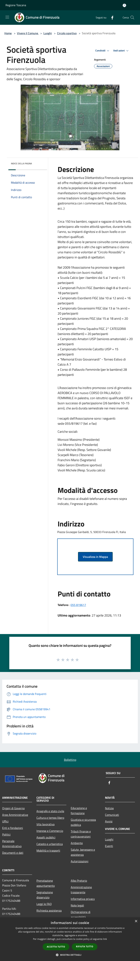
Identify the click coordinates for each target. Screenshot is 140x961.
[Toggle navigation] (7, 17)
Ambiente (77, 843)
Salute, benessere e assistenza (83, 852)
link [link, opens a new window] (105, 939)
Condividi (102, 51)
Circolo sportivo (67, 33)
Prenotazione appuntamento (45, 883)
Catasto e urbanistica (49, 844)
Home (8, 33)
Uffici (5, 821)
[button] (70, 955)
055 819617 (78, 605)
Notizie (109, 808)
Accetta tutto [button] (56, 946)
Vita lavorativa (45, 824)
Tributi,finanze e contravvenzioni (81, 834)
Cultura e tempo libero (50, 817)
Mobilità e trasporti (48, 850)
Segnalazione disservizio (44, 895)
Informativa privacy (83, 899)
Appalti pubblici (45, 837)
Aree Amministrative (15, 815)
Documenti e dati (12, 852)
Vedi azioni (121, 51)
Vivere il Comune (28, 33)
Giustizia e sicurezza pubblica (83, 822)
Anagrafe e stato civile (50, 811)
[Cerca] (132, 17)
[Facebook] (110, 17)
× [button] (136, 921)
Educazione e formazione (79, 810)
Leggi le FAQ (44, 904)
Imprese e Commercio (49, 831)
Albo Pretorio (79, 880)
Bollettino (70, 759)
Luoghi (47, 33)
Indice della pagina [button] (21, 163)
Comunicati (112, 815)
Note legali (77, 905)
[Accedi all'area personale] (124, 5)
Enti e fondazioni (12, 828)
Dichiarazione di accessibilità (80, 914)
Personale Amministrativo (12, 843)
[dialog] (70, 939)
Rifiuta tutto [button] (84, 946)
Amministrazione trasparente (81, 889)
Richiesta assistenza (49, 910)
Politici (6, 834)
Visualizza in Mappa (95, 557)
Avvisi (108, 821)
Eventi (109, 846)
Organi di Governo (13, 808)
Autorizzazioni (79, 861)
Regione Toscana (15, 5)
